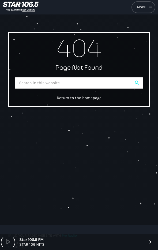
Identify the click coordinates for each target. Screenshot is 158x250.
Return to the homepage (79, 97)
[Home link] (21, 7)
